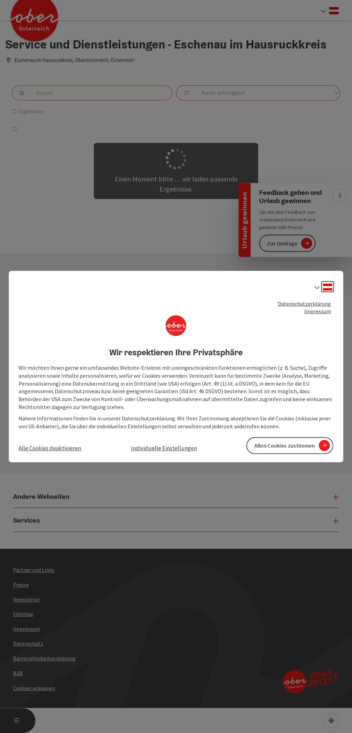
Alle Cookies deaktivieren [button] (50, 448)
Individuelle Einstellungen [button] (164, 448)
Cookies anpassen (34, 687)
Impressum (317, 311)
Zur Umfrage (282, 243)
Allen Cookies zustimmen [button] (284, 445)
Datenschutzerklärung (304, 303)
